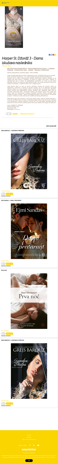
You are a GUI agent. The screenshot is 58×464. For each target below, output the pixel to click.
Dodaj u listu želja (27, 113)
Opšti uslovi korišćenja (29, 439)
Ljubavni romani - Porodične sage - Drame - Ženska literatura (31, 69)
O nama (29, 435)
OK (29, 460)
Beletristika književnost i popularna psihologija (27, 68)
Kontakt (29, 437)
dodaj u (8, 193)
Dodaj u (14, 113)
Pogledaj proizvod (6, 195)
